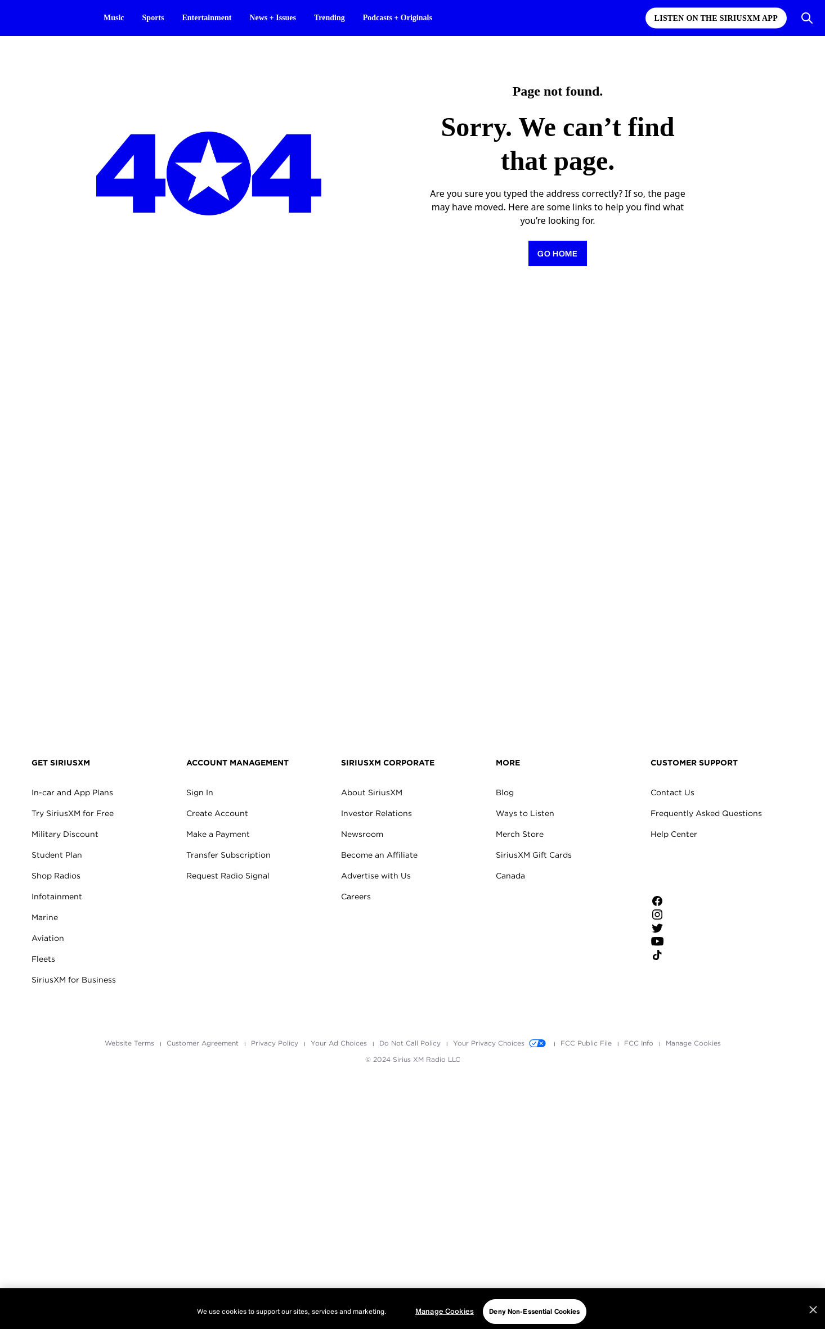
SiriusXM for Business (74, 979)
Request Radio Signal (228, 875)
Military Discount (65, 834)
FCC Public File (587, 1043)
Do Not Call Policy (411, 1043)
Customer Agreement (204, 1043)
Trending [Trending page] (329, 17)
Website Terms (130, 1043)
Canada (510, 875)
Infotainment (57, 896)
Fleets (43, 958)
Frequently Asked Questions (706, 813)
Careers (356, 896)
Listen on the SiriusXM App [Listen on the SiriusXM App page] (716, 18)
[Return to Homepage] (558, 253)
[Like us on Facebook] (689, 901)
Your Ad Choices (340, 1043)
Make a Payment (218, 834)
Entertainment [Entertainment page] (206, 17)
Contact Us (672, 792)
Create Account (217, 813)
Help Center (674, 834)
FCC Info (640, 1043)
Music (114, 17)
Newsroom (362, 834)
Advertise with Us (376, 875)
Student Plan (57, 854)
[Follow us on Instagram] (689, 914)
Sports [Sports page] (153, 17)
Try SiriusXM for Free (73, 813)
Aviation (48, 938)
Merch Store (520, 834)
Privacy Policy (276, 1043)
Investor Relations (376, 813)
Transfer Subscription (228, 854)
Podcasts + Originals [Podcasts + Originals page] (397, 17)
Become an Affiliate (379, 854)
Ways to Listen (525, 813)
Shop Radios (56, 875)
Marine (45, 917)
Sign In (199, 792)
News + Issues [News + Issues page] (272, 17)
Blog (505, 792)
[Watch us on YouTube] (689, 941)
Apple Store (689, 869)
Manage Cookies (693, 1043)
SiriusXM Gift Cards (534, 854)
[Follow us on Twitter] (689, 928)
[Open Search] (807, 18)
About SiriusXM (371, 792)
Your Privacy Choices (501, 1043)
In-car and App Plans (72, 792)
